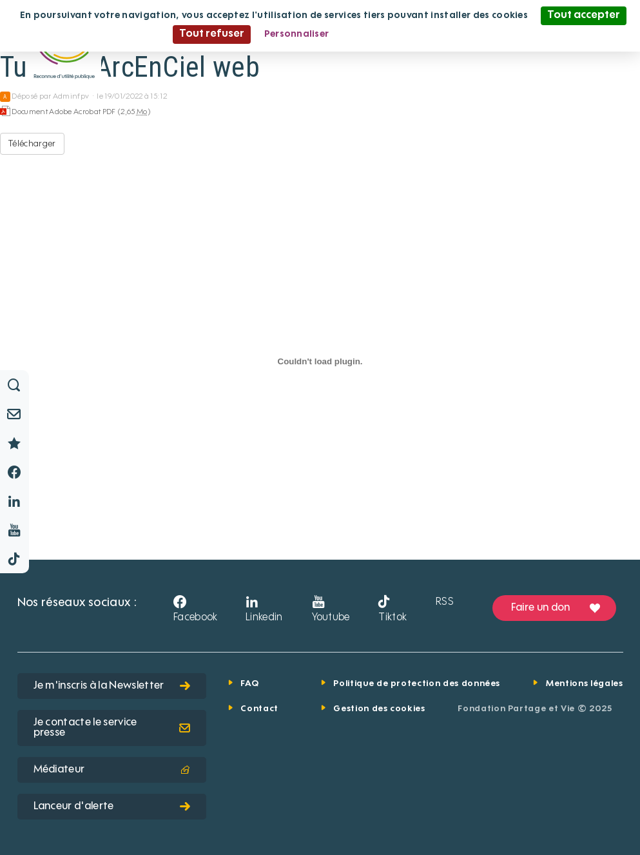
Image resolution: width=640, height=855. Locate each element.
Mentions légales (584, 684)
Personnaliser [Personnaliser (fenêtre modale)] (296, 34)
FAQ (249, 684)
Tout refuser (211, 34)
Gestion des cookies (379, 709)
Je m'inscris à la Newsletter (112, 686)
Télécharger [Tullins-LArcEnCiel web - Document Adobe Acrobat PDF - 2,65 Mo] (32, 143)
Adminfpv (71, 97)
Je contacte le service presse (112, 728)
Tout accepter (583, 15)
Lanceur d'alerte (112, 806)
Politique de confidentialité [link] (405, 34)
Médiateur (112, 770)
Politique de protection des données (416, 684)
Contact (259, 709)
